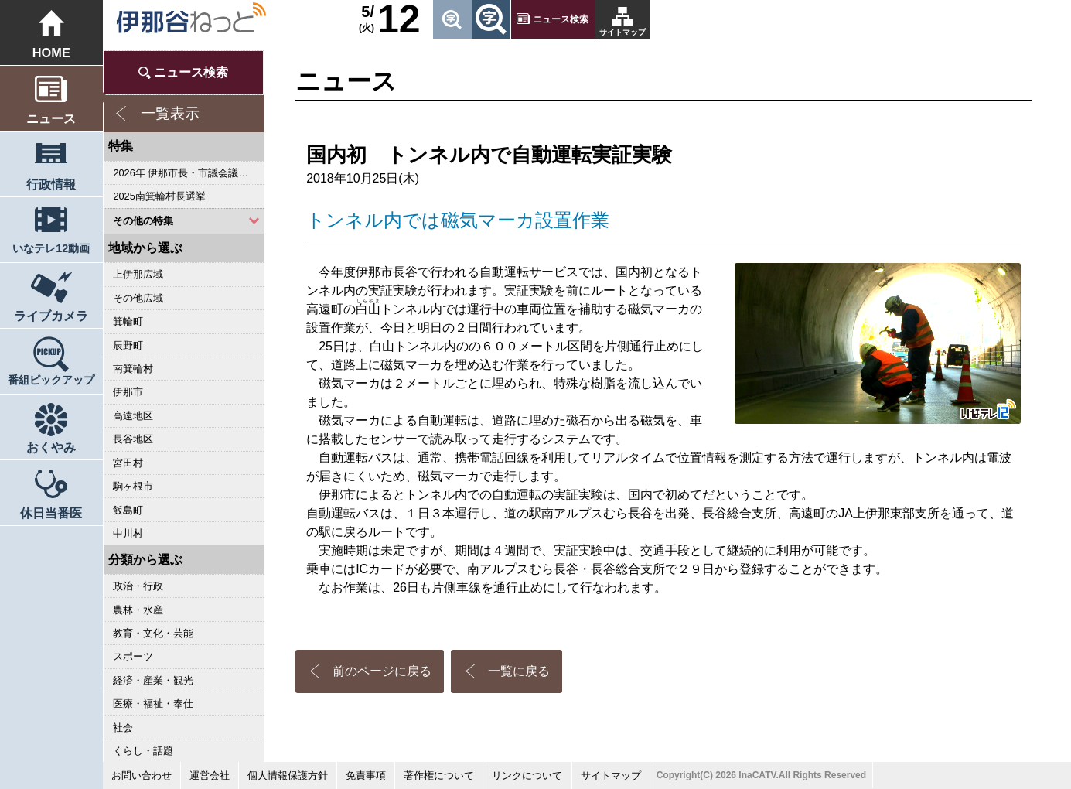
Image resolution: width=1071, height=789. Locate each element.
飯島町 (128, 510)
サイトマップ (622, 32)
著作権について (439, 775)
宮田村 (128, 463)
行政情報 (51, 184)
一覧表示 (170, 113)
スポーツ (133, 656)
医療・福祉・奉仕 (153, 703)
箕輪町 (128, 321)
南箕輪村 (133, 368)
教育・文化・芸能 (153, 633)
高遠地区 (133, 416)
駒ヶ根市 (133, 486)
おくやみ (51, 447)
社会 (123, 727)
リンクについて (527, 775)
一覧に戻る (519, 671)
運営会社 (209, 775)
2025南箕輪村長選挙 (159, 196)
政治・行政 (138, 586)
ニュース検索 (560, 19)
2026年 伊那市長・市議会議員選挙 (188, 173)
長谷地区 (133, 439)
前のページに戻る (382, 671)
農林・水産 (138, 610)
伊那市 (128, 392)
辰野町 (128, 345)
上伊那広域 (138, 274)
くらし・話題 (143, 751)
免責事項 (366, 775)
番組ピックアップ (51, 380)
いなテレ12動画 (51, 248)
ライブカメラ (51, 316)
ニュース (51, 118)
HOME (51, 53)
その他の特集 (143, 221)
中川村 (128, 533)
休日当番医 (51, 513)
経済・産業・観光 (153, 680)
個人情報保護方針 (287, 775)
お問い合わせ (141, 775)
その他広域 (138, 298)
